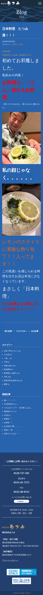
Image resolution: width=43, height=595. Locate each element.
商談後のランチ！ (11, 411)
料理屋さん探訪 (17, 44)
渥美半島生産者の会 (13, 380)
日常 (7, 377)
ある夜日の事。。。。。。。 (15, 426)
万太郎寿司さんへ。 (11, 404)
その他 (8, 355)
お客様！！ (8, 422)
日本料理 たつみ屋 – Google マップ (16, 55)
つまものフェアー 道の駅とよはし (17, 408)
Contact (20, 501)
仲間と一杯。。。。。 (12, 430)
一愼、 (8, 358)
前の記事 (8, 331)
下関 (7, 362)
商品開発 (8, 369)
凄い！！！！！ (10, 400)
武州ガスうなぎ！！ (11, 434)
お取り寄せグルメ (12, 351)
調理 (7, 384)
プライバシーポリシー (10, 560)
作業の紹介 (9, 366)
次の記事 (34, 331)
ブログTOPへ (21, 331)
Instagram (6, 51)
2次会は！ (8, 415)
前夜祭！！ (8, 419)
